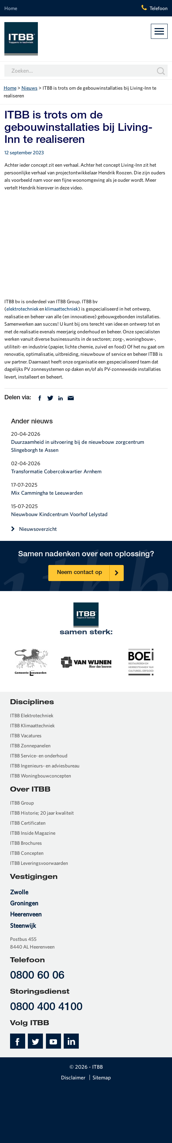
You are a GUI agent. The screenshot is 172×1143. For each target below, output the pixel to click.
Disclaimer (73, 1077)
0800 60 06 (37, 976)
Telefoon (159, 8)
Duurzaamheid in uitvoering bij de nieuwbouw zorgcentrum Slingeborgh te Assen (77, 446)
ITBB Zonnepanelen (30, 745)
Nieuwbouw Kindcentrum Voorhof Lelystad (59, 514)
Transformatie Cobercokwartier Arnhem (56, 471)
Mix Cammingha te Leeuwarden (46, 493)
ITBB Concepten (27, 853)
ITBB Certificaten (28, 823)
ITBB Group (22, 803)
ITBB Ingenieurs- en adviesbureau (44, 765)
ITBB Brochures (26, 843)
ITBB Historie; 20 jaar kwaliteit (42, 813)
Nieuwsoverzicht (34, 529)
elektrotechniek (22, 309)
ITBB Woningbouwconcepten (40, 776)
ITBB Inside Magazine (32, 833)
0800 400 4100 (46, 1007)
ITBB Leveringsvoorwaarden (39, 863)
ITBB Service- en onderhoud (38, 755)
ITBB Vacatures (26, 735)
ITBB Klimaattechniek (32, 725)
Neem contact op (90, 573)
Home (10, 8)
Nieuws (29, 88)
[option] (31, 661)
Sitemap (102, 1077)
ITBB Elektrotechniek (31, 715)
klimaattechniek (61, 309)
